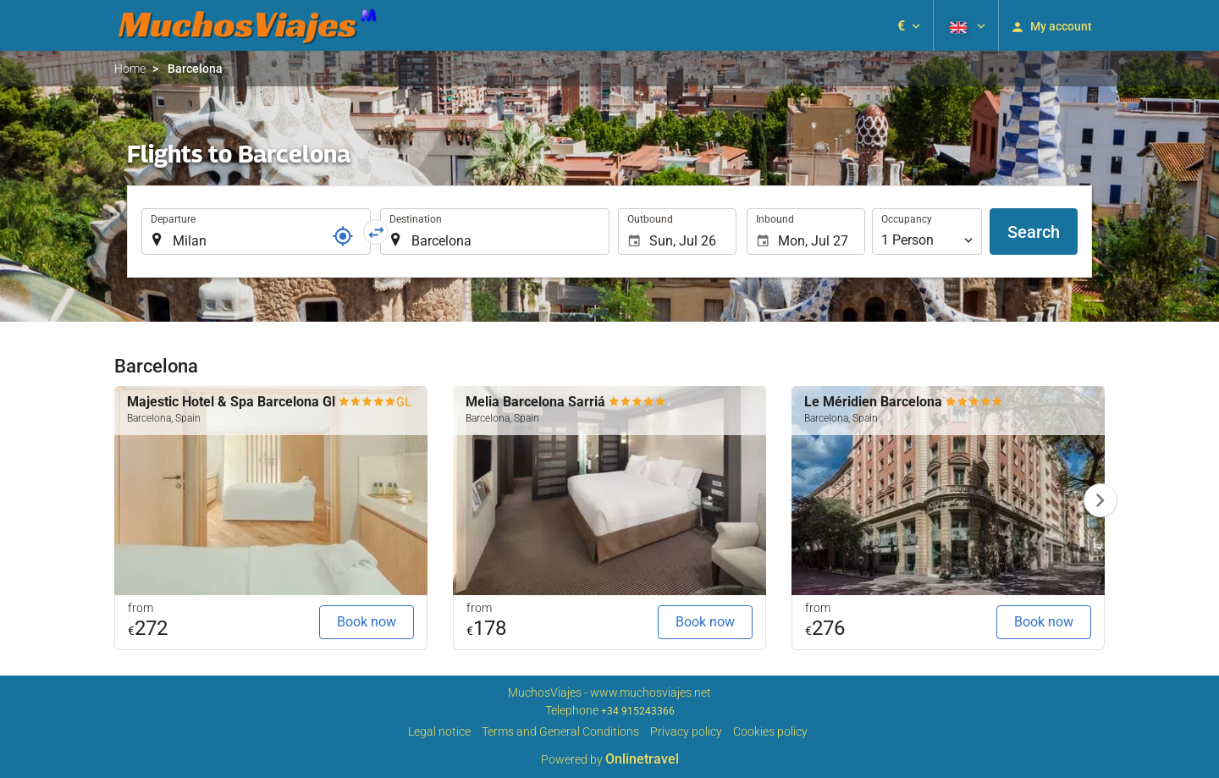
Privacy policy (686, 731)
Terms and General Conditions (560, 731)
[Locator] (343, 236)
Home (130, 68)
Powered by (610, 759)
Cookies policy (770, 731)
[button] (909, 25)
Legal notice (439, 731)
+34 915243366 (638, 711)
